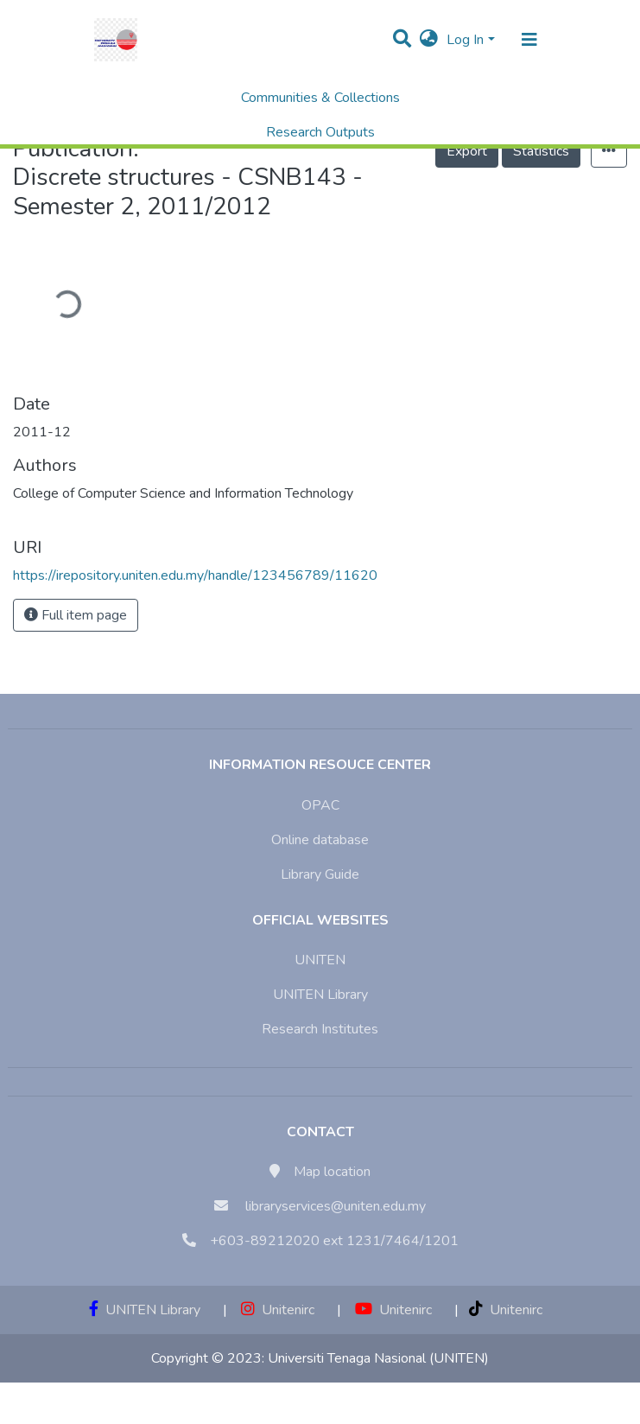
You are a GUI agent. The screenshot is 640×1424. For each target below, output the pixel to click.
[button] (429, 39)
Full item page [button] (75, 615)
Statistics (541, 151)
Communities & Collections (320, 97)
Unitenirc (277, 1309)
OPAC (320, 805)
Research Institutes (320, 1029)
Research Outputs (320, 132)
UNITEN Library (320, 994)
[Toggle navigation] (529, 39)
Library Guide (320, 874)
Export (467, 151)
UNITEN (320, 959)
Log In (465, 39)
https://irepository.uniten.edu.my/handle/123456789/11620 (195, 575)
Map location (332, 1171)
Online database (320, 839)
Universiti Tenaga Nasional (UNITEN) (378, 1358)
